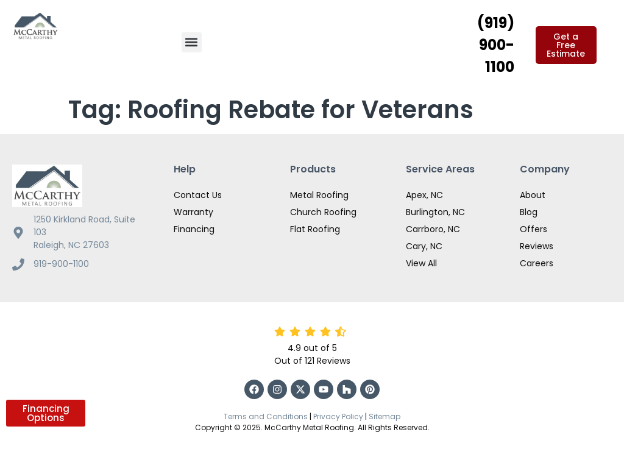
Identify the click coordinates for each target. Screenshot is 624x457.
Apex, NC (424, 195)
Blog (528, 212)
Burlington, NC (435, 212)
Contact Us (198, 195)
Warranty (193, 212)
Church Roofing (323, 212)
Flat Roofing (315, 229)
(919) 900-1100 (495, 45)
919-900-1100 (61, 264)
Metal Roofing (319, 195)
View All (421, 263)
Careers (536, 263)
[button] (192, 42)
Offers (533, 229)
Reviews (536, 246)
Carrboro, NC (433, 229)
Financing (194, 229)
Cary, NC (424, 246)
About (532, 195)
